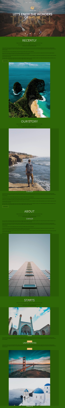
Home (26, 2)
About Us (30, 2)
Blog (38, 2)
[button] (32, 386)
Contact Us (34, 2)
